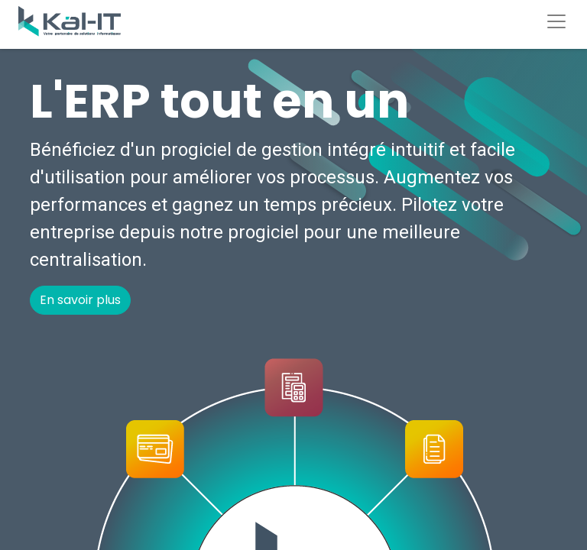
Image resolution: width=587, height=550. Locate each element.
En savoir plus (80, 300)
